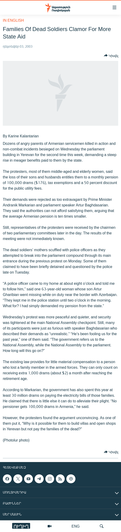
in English (13, 20)
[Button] (111, 55)
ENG (75, 526)
